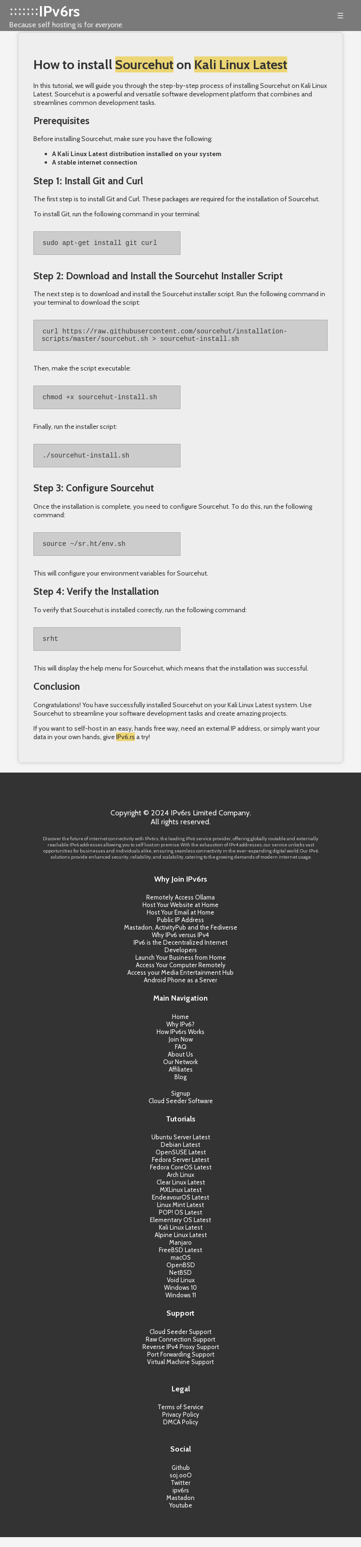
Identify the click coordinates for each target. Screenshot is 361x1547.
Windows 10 (180, 1297)
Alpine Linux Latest (181, 1244)
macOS (181, 1267)
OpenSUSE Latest (181, 1162)
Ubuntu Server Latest (180, 1147)
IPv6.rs (125, 746)
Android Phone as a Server (180, 990)
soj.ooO (181, 1485)
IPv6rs (59, 11)
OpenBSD (180, 1275)
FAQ (181, 1056)
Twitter (180, 1492)
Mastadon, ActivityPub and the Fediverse (180, 937)
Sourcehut (144, 64)
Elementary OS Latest (180, 1229)
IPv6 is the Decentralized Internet (180, 952)
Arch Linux (180, 1184)
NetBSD (180, 1282)
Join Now (181, 1049)
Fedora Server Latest (180, 1169)
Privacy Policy (180, 1424)
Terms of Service (180, 1417)
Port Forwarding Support (180, 1364)
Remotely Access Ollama (180, 907)
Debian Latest (180, 1154)
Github (181, 1477)
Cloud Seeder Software (181, 1110)
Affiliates (181, 1079)
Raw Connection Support (180, 1349)
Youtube (180, 1515)
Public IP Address (180, 929)
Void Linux (181, 1290)
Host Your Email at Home (180, 922)
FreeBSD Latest (180, 1259)
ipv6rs (181, 1500)
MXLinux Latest (181, 1199)
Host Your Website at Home (180, 914)
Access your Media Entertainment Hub (180, 982)
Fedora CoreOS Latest (181, 1177)
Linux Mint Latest (180, 1214)
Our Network (180, 1071)
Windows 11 (180, 1305)
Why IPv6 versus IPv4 (180, 944)
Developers (181, 959)
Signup (180, 1103)
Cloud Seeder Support (180, 1341)
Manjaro (180, 1252)
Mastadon (180, 1507)
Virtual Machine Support (180, 1371)
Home (180, 1026)
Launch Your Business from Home (180, 967)
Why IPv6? (180, 1034)
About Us (180, 1064)
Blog (180, 1086)
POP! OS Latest (180, 1222)
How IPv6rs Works (180, 1041)
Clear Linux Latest (181, 1192)
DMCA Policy (180, 1432)
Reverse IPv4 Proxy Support (180, 1356)
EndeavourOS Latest (180, 1207)
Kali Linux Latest (240, 64)
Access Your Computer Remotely (181, 975)
